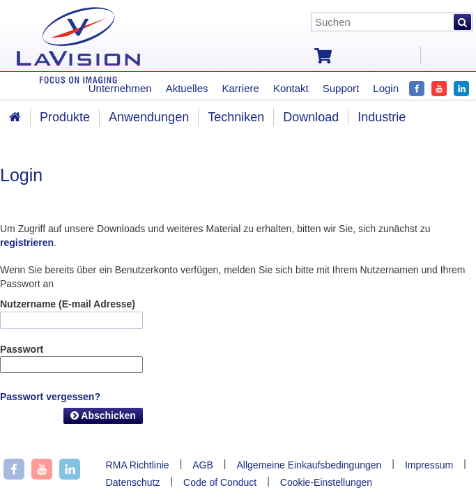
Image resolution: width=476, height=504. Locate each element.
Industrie (382, 117)
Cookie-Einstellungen (326, 482)
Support (341, 88)
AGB (202, 465)
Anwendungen (149, 117)
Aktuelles (187, 88)
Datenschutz (133, 482)
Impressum (429, 465)
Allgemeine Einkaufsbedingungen (309, 465)
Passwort (21, 349)
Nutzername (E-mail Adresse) (67, 304)
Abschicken (103, 415)
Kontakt (291, 88)
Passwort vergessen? (50, 396)
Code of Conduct (219, 482)
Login (386, 88)
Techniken (236, 117)
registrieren (27, 242)
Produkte (65, 117)
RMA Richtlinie (137, 465)
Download (311, 117)
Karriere (240, 88)
